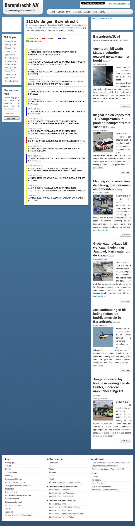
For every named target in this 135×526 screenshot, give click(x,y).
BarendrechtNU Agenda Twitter (61, 517)
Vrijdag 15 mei (10, 78)
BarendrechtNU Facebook (59, 490)
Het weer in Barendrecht (15, 482)
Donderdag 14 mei (11, 81)
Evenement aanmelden (101, 486)
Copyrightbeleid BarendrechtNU (105, 466)
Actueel (87, 12)
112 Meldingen (11, 472)
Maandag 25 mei (10, 45)
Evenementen (11, 492)
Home (52, 12)
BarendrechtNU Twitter (58, 504)
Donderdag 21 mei (11, 58)
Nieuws (8, 469)
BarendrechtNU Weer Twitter (60, 510)
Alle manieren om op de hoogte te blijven (65, 482)
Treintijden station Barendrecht (17, 486)
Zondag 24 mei (10, 48)
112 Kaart (77, 12)
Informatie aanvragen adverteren (105, 490)
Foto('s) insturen (98, 483)
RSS (50, 466)
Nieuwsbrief (53, 462)
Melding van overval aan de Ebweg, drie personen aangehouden (112, 185)
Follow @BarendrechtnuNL (119, 4)
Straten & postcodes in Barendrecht (19, 515)
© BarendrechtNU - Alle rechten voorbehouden (111, 462)
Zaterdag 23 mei (10, 51)
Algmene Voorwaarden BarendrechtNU (108, 469)
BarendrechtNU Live (13, 479)
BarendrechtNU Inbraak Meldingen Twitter (66, 514)
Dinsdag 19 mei (10, 64)
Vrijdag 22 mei (10, 55)
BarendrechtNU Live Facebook (61, 493)
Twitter (51, 469)
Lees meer (126, 106)
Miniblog (8, 476)
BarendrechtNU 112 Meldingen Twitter (64, 507)
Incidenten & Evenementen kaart (18, 495)
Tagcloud (9, 512)
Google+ (52, 476)
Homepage (9, 462)
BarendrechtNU (64, 12)
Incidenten (9, 489)
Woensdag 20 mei (11, 61)
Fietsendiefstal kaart (13, 502)
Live (95, 12)
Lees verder (99, 102)
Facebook (53, 472)
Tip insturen (96, 480)
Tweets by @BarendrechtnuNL (102, 18)
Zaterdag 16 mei (10, 74)
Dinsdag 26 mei (10, 41)
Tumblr (51, 479)
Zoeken (8, 509)
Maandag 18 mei (10, 68)
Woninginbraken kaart (14, 505)
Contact (103, 12)
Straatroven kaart (12, 499)
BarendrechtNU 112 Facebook (61, 496)
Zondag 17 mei (10, 71)
